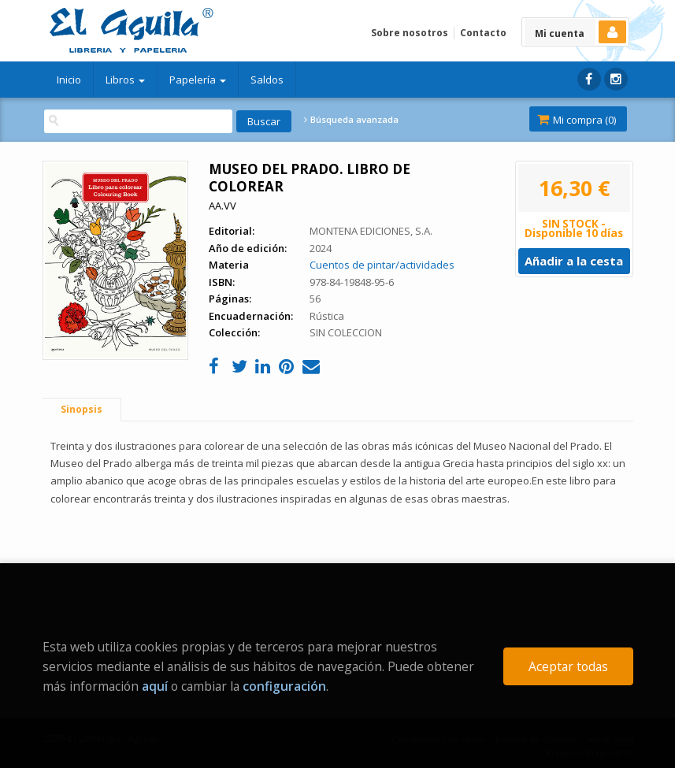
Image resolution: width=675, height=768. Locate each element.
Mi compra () (576, 120)
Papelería (197, 79)
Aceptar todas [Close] (568, 666)
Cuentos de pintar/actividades (382, 265)
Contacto (483, 32)
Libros (125, 79)
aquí (155, 686)
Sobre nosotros (409, 32)
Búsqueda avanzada (351, 119)
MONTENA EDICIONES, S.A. (371, 231)
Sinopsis (81, 409)
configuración (284, 686)
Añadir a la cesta (574, 261)
